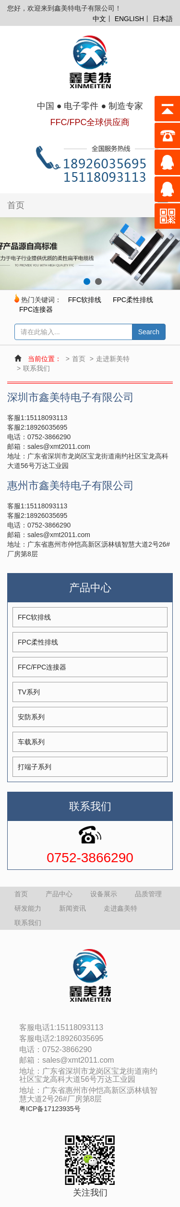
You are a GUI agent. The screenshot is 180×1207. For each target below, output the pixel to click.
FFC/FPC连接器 (42, 667)
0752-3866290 (90, 858)
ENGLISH (129, 19)
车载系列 (31, 742)
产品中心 (59, 894)
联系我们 (36, 368)
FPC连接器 (36, 309)
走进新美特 (113, 359)
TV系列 (29, 692)
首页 (15, 205)
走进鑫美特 (120, 908)
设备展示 (103, 894)
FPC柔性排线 (133, 300)
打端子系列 (34, 767)
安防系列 (31, 717)
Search (148, 332)
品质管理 (148, 894)
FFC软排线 (84, 300)
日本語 (163, 19)
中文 (99, 19)
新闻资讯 (72, 908)
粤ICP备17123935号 (50, 1109)
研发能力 (27, 908)
